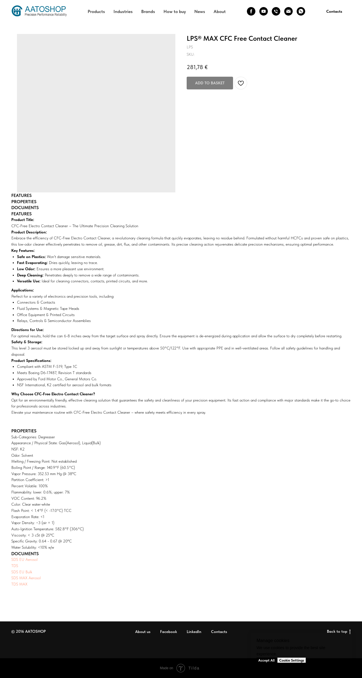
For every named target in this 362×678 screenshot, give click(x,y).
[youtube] (263, 11)
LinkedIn (194, 631)
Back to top (339, 631)
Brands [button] (148, 11)
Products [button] (96, 11)
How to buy (174, 11)
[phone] (276, 11)
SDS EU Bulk (21, 572)
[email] (288, 11)
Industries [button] (123, 11)
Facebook (168, 631)
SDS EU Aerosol (24, 559)
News (199, 11)
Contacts (219, 631)
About (220, 11)
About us (142, 631)
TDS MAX (19, 584)
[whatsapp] (301, 11)
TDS (14, 565)
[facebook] (251, 11)
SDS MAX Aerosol (26, 578)
